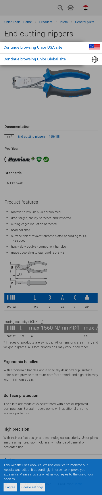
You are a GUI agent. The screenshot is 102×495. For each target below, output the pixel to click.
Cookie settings (32, 487)
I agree (10, 487)
